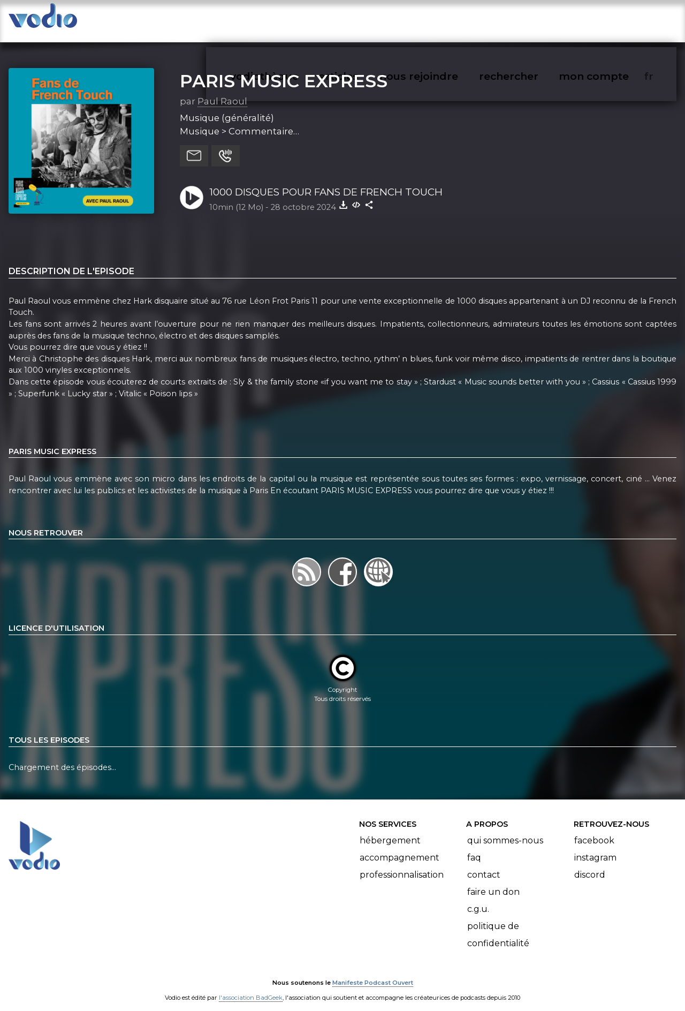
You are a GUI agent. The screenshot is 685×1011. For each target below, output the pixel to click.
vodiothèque (290, 19)
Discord (589, 864)
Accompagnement (399, 847)
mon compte (611, 19)
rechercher (528, 19)
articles (363, 19)
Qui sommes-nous (505, 830)
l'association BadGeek (251, 987)
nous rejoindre (440, 19)
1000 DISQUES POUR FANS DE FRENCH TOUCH (326, 181)
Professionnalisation (402, 864)
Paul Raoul (222, 90)
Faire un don (493, 881)
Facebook (594, 830)
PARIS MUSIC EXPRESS (283, 70)
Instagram (595, 847)
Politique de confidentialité (498, 924)
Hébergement (390, 830)
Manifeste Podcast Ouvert (372, 972)
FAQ (474, 847)
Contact (483, 864)
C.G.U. (478, 898)
